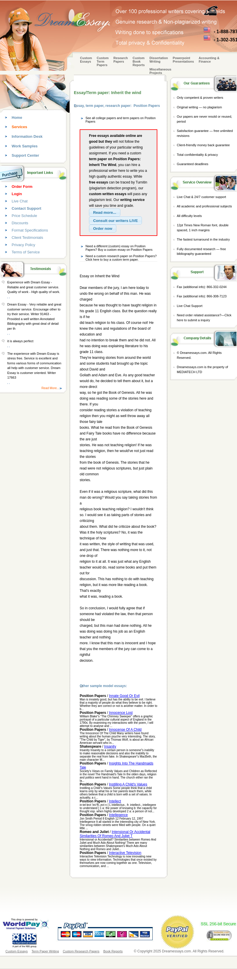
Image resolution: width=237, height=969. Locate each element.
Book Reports (113, 951)
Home (17, 117)
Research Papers (120, 59)
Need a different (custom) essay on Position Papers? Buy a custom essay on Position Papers (118, 247)
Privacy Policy (23, 245)
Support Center (25, 155)
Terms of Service (26, 252)
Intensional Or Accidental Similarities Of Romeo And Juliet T (115, 834)
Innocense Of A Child (125, 730)
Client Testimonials (27, 237)
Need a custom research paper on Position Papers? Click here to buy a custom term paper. (121, 257)
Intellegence (118, 815)
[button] (104, 213)
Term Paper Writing (45, 951)
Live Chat (20, 201)
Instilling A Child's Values (128, 784)
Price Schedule (24, 215)
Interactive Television (125, 853)
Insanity (110, 746)
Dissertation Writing (158, 59)
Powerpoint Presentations (183, 59)
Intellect (115, 801)
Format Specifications (30, 230)
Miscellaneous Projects (160, 71)
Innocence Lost (121, 713)
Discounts (20, 223)
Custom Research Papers (81, 951)
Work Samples (25, 146)
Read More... (50, 388)
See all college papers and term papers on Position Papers (120, 119)
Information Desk (27, 136)
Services (19, 127)
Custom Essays (86, 59)
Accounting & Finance (209, 59)
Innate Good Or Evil (124, 696)
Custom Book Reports (139, 61)
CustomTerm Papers (103, 61)
